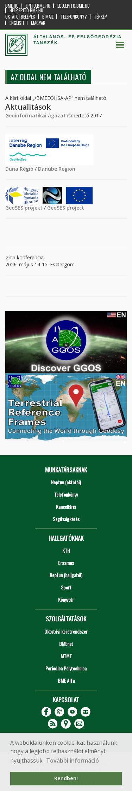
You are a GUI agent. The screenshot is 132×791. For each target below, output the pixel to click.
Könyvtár (66, 599)
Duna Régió (19, 168)
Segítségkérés (66, 519)
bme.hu (12, 6)
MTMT (66, 656)
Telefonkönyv (74, 16)
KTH (66, 550)
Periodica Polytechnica (66, 668)
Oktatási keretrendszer (66, 631)
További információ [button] (72, 760)
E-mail (48, 16)
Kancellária (66, 506)
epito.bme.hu (38, 6)
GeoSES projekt (24, 207)
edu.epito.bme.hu (73, 6)
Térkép (100, 16)
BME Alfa (66, 680)
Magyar (38, 23)
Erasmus (66, 562)
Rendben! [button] (66, 778)
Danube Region (56, 168)
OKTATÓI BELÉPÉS (20, 16)
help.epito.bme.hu (26, 10)
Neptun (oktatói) (66, 482)
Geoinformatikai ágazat (35, 115)
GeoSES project (65, 207)
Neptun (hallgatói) (66, 575)
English (17, 23)
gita (10, 257)
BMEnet (66, 643)
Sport (66, 587)
